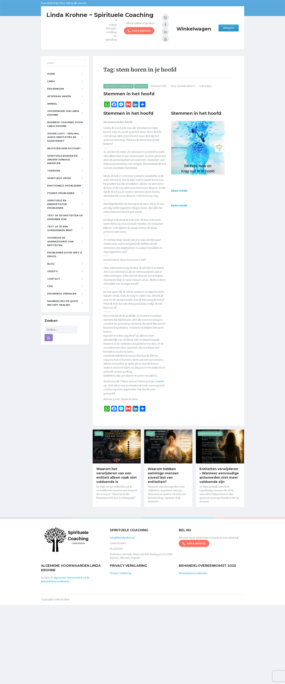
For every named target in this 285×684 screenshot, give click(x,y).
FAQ (50, 286)
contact (159, 381)
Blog (98, 434)
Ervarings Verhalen (61, 293)
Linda (51, 81)
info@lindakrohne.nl (122, 537)
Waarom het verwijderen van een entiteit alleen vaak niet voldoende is (116, 475)
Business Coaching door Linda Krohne (65, 124)
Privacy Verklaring (121, 573)
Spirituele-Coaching (210, 434)
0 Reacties (205, 86)
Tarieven (53, 170)
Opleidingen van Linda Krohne (63, 113)
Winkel (52, 103)
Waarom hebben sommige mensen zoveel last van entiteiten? (163, 475)
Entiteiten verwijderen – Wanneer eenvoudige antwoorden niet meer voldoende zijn (219, 475)
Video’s (52, 271)
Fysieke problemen (60, 193)
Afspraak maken (59, 96)
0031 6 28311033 (139, 31)
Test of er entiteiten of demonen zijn (65, 217)
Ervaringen (55, 88)
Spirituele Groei (59, 178)
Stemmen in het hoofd (129, 93)
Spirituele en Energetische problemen (57, 204)
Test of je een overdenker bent (60, 228)
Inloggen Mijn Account (64, 148)
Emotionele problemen (64, 185)
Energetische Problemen (118, 86)
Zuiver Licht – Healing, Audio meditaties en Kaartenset (63, 137)
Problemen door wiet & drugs (64, 254)
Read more (179, 190)
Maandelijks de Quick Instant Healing (62, 303)
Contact (53, 278)
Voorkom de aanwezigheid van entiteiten (60, 241)
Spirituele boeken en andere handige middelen (62, 159)
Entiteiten (141, 86)
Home (51, 73)
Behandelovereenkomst (193, 573)
